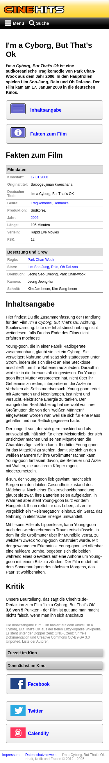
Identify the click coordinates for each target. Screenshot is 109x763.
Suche (42, 23)
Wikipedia (93, 629)
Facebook (39, 684)
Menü (18, 23)
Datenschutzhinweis (40, 755)
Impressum (10, 755)
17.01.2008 (39, 177)
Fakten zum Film (48, 133)
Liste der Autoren (35, 641)
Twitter (35, 710)
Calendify (38, 733)
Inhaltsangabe (46, 110)
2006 (35, 218)
